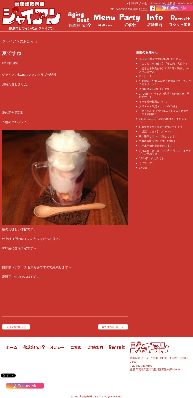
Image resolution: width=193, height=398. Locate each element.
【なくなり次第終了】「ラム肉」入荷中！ (163, 63)
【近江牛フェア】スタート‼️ (155, 131)
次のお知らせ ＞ (113, 327)
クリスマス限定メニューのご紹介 (158, 106)
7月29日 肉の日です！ (152, 158)
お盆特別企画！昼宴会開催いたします (161, 126)
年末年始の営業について (153, 101)
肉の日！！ (145, 76)
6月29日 (143, 167)
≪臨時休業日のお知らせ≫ (154, 88)
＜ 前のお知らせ (16, 327)
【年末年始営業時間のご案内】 (157, 145)
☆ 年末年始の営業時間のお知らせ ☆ (160, 58)
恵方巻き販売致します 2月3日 (157, 141)
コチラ (144, 9)
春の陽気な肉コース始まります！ (158, 136)
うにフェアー (146, 163)
